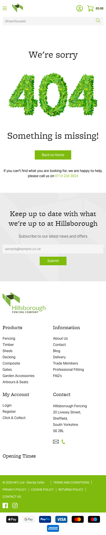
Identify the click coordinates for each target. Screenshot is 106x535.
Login (7, 405)
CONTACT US (12, 497)
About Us (60, 338)
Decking (9, 357)
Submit (53, 261)
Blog (56, 351)
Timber (8, 344)
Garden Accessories (19, 376)
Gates (7, 369)
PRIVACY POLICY (14, 489)
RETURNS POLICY (70, 489)
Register (9, 411)
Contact (59, 344)
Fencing (9, 338)
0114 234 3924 (66, 176)
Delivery (59, 357)
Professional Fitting (68, 369)
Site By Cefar (35, 482)
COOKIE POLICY (42, 489)
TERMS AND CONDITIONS (71, 482)
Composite (11, 363)
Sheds (7, 351)
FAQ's (57, 376)
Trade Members (65, 363)
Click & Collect (14, 418)
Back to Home (53, 155)
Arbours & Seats (15, 382)
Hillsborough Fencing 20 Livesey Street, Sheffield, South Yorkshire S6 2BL (70, 418)
